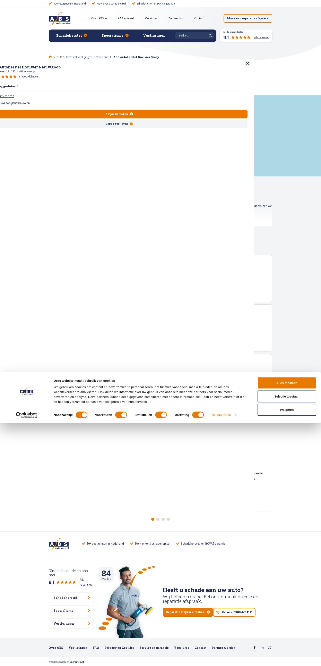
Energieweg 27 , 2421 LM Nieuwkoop (115, 375)
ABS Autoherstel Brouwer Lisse (121, 271)
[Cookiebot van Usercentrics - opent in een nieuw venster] (26, 658)
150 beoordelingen (132, 333)
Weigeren (287, 652)
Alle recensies (88, 575)
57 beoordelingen (131, 382)
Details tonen (221, 658)
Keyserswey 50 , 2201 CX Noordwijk (114, 326)
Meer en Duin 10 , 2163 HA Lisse (111, 277)
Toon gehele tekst (62, 228)
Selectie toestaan (287, 639)
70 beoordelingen (131, 284)
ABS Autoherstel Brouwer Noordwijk (126, 321)
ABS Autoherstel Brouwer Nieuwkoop (127, 370)
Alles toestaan (286, 625)
